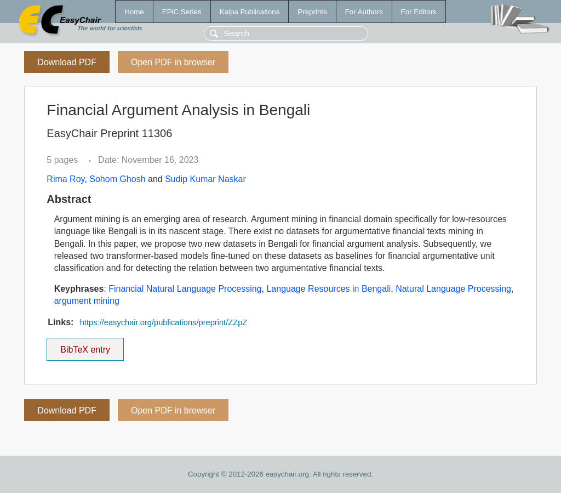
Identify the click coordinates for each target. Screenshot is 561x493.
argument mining (86, 300)
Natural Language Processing (453, 288)
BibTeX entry (85, 346)
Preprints (312, 12)
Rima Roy (65, 179)
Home (134, 12)
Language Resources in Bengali (328, 288)
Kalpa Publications (250, 12)
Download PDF (66, 62)
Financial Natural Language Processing (184, 288)
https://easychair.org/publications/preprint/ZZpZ (163, 322)
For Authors (364, 12)
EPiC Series (182, 12)
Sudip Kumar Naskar (205, 179)
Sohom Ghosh (117, 179)
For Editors (419, 12)
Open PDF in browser (173, 62)
